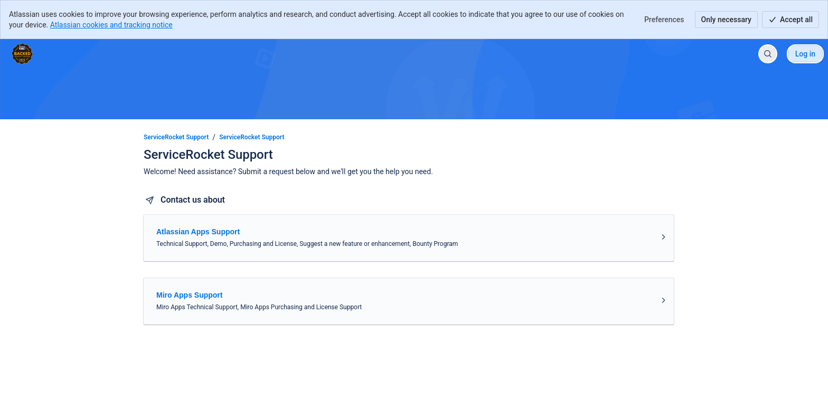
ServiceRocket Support (176, 137)
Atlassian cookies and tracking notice (111, 25)
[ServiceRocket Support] (22, 54)
